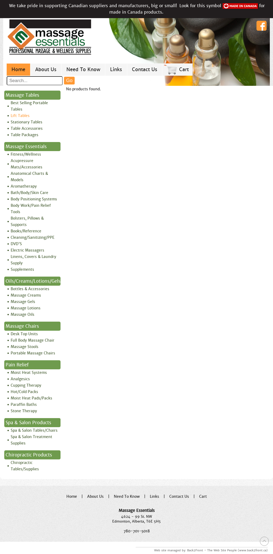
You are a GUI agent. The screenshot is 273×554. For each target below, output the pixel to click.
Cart (184, 69)
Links (116, 69)
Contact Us (144, 69)
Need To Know (83, 69)
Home (18, 69)
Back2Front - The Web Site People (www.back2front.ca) (227, 550)
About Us (46, 69)
